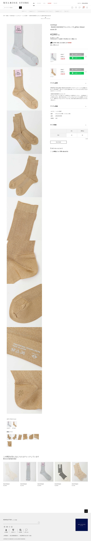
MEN (44, 3)
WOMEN (39, 3)
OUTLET (49, 3)
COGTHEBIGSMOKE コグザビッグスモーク (45, 11)
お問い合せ (26, 531)
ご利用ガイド (13, 531)
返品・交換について (54, 45)
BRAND (55, 3)
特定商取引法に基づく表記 (25, 535)
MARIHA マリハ (32, 11)
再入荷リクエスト (78, 54)
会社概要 (6, 531)
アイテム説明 (54, 83)
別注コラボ (66, 11)
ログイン (79, 3)
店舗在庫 (63, 59)
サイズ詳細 (53, 125)
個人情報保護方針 (14, 535)
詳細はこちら (74, 39)
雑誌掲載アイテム (59, 11)
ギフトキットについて (57, 148)
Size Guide (58, 142)
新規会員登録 (85, 3)
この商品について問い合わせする (60, 151)
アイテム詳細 (54, 106)
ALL (34, 3)
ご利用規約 (5, 535)
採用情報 (20, 531)
